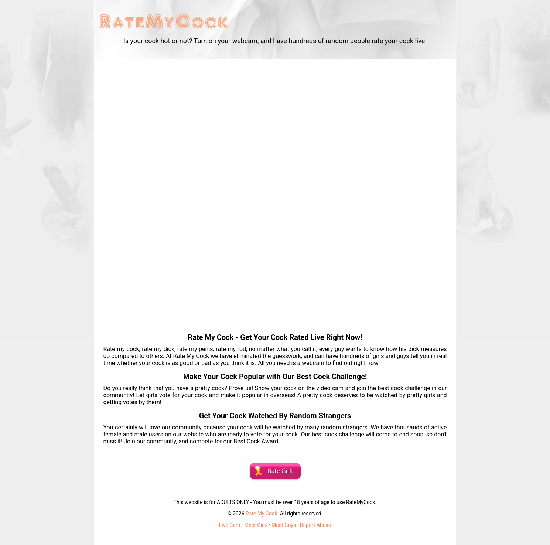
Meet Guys (283, 525)
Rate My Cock (261, 514)
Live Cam (229, 525)
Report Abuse (315, 525)
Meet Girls (255, 525)
